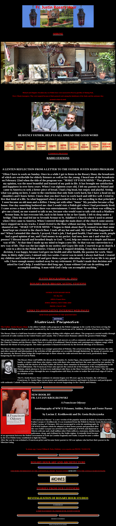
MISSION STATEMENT (58, 518)
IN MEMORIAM (58, 505)
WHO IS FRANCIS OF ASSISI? (58, 524)
